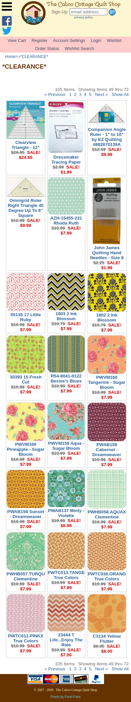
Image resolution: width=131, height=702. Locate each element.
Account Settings (69, 40)
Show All (120, 94)
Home (10, 56)
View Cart (17, 40)
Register (40, 40)
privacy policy (83, 17)
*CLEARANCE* (34, 56)
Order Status (47, 48)
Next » (101, 94)
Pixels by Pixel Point (65, 697)
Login (96, 40)
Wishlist (114, 40)
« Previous (54, 94)
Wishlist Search (79, 48)
